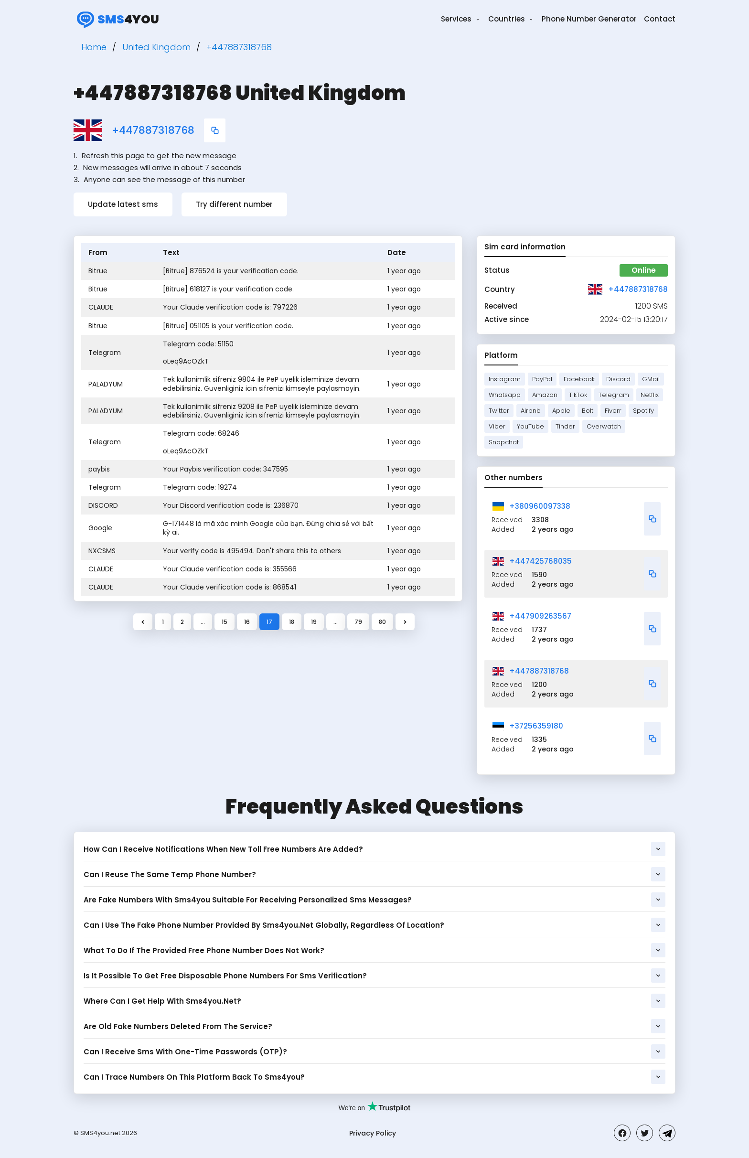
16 (247, 622)
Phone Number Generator (589, 19)
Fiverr (613, 410)
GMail (651, 379)
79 (358, 622)
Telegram (614, 394)
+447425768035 (540, 561)
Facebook (579, 379)
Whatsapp (505, 394)
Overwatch (604, 426)
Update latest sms (123, 204)
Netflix (650, 394)
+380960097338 (539, 506)
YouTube (530, 426)
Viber (497, 426)
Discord (618, 379)
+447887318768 (153, 130)
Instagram (505, 379)
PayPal (542, 379)
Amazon (544, 394)
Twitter (499, 410)
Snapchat (504, 442)
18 (291, 622)
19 (314, 622)
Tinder (565, 426)
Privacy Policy (372, 1133)
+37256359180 (536, 725)
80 (382, 622)
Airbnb (531, 410)
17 (269, 622)
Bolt (587, 410)
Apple (561, 410)
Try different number (234, 204)
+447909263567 (540, 616)
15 (224, 622)
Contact (659, 19)
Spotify (643, 410)
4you (116, 19)
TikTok (578, 394)
